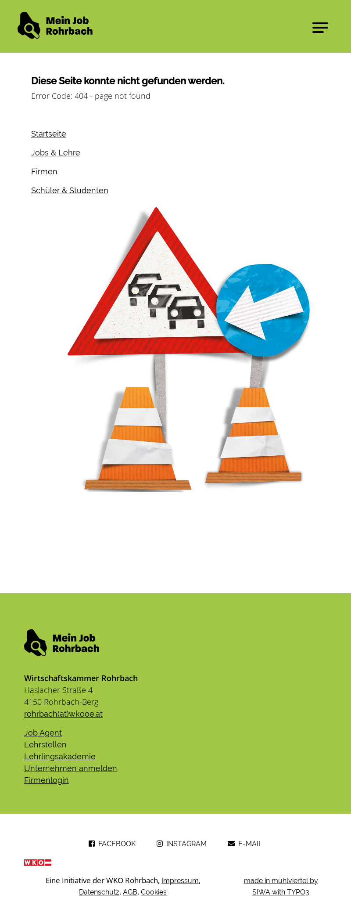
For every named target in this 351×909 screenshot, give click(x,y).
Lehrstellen (45, 744)
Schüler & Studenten (69, 190)
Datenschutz (99, 892)
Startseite (48, 133)
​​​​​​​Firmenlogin (46, 780)
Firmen (44, 171)
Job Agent (43, 732)
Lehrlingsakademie (60, 756)
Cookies (154, 892)
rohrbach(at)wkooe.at (63, 713)
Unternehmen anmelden (70, 768)
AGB (130, 892)
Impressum (180, 881)
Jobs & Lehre (55, 152)
